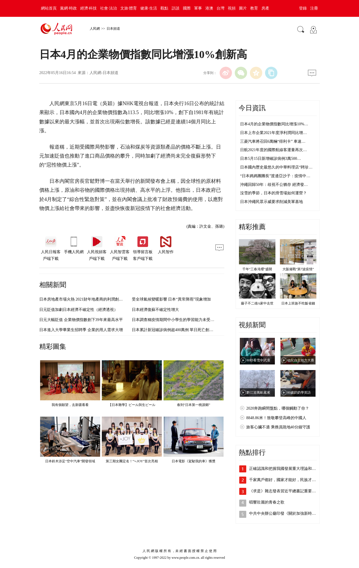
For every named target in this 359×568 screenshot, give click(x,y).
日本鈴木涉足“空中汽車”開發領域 (70, 461)
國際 (187, 8)
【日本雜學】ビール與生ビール (131, 405)
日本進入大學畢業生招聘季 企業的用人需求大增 (81, 330)
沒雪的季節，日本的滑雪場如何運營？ (273, 193)
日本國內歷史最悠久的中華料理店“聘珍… (276, 167)
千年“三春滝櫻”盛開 (257, 269)
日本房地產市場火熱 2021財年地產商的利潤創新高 (83, 299)
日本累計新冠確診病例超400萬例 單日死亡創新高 (174, 330)
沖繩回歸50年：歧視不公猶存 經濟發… (274, 185)
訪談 (176, 8)
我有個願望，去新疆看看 (70, 405)
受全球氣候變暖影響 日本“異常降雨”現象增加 (171, 299)
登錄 (303, 8)
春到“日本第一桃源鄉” (193, 405)
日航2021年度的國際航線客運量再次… (273, 150)
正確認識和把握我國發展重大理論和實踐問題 (288, 469)
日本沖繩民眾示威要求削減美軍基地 (271, 202)
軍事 (198, 8)
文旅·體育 (128, 8)
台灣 (220, 8)
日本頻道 (113, 29)
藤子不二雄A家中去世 (257, 303)
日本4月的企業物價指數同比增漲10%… (274, 124)
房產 (265, 8)
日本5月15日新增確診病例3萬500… (270, 158)
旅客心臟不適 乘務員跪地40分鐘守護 (278, 427)
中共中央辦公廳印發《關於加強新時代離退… (288, 513)
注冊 (314, 8)
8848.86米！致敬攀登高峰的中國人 (276, 418)
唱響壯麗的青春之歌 (266, 502)
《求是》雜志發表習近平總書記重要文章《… (288, 491)
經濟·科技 (88, 8)
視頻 (232, 8)
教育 (254, 8)
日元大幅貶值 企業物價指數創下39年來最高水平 (81, 320)
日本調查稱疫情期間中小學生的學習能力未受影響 (175, 320)
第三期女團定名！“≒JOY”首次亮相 (132, 461)
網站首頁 (49, 8)
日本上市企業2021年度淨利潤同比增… (273, 133)
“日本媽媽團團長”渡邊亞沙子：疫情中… (275, 176)
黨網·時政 (68, 8)
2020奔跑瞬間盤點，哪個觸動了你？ (277, 408)
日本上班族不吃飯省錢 (298, 303)
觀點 (164, 8)
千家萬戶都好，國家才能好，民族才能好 (284, 480)
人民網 (95, 29)
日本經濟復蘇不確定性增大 (155, 310)
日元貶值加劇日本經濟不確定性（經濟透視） (78, 310)
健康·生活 (148, 8)
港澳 (209, 8)
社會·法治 (108, 8)
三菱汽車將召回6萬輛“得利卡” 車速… (272, 141)
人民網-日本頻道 (103, 73)
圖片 (243, 8)
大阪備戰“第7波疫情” (298, 269)
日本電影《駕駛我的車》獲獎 (193, 461)
